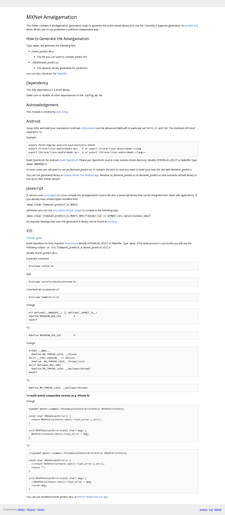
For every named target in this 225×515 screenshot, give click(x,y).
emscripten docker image (67, 210)
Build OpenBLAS (69, 160)
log (211, 509)
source (203, 509)
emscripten (50, 195)
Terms (40, 509)
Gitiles (21, 509)
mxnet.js (112, 221)
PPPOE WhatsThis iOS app (92, 496)
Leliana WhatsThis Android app (81, 175)
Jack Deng (62, 111)
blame (217, 509)
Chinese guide (34, 238)
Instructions (88, 128)
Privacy (31, 509)
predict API (191, 25)
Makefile (62, 73)
